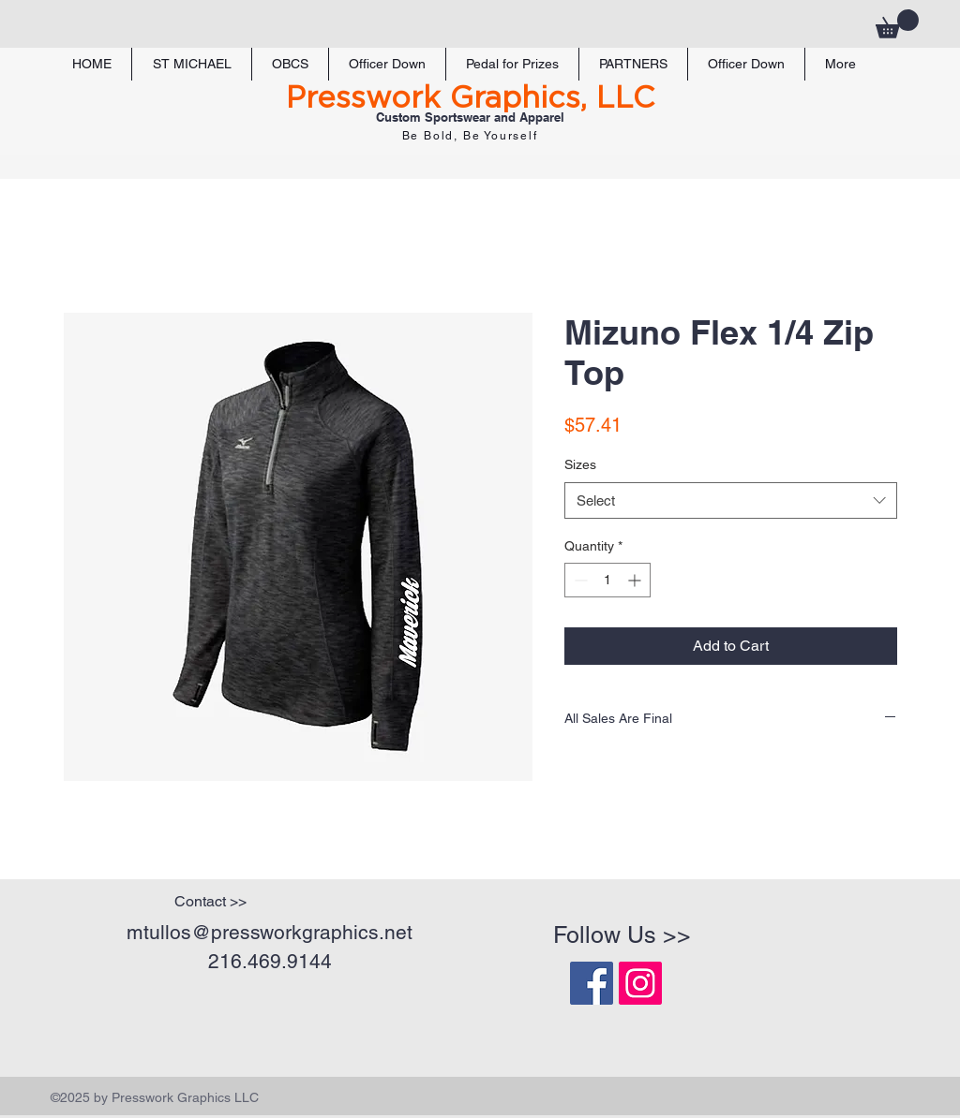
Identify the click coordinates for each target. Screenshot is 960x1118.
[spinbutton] (607, 580)
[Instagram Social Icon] (640, 983)
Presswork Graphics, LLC (470, 98)
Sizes (580, 464)
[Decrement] (579, 580)
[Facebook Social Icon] (591, 983)
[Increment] (636, 580)
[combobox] (730, 500)
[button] (897, 23)
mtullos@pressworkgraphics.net (269, 932)
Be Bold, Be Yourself (470, 135)
